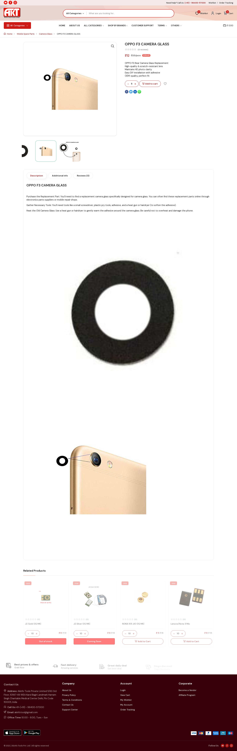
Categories (17, 25)
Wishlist (212, 3)
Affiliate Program (187, 695)
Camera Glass (46, 34)
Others (176, 25)
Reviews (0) (83, 175)
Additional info (60, 175)
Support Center (70, 709)
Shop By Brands (117, 25)
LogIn (123, 690)
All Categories (94, 25)
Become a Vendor (187, 690)
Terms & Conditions (72, 700)
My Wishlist (126, 700)
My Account (126, 704)
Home (62, 25)
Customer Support (142, 25)
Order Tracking (226, 3)
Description (36, 175)
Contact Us (67, 704)
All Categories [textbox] (73, 13)
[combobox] (75, 13)
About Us (74, 25)
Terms (162, 25)
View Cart (125, 695)
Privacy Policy (69, 695)
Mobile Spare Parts (26, 34)
